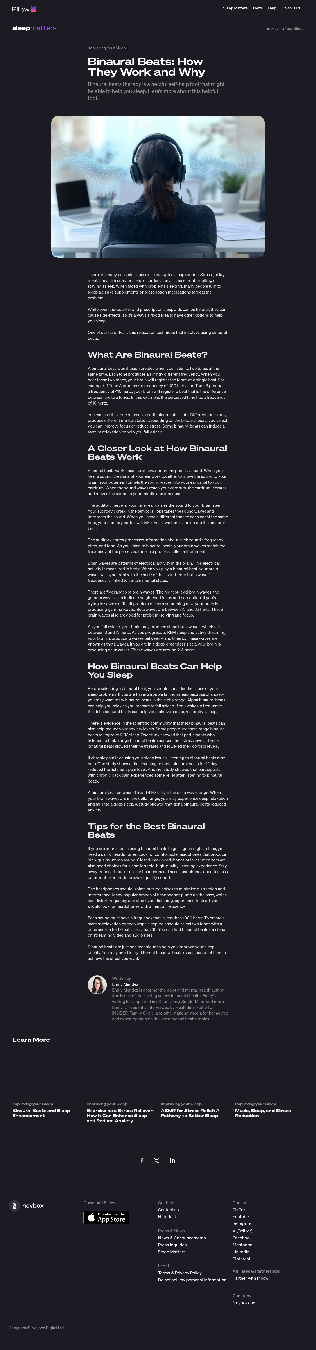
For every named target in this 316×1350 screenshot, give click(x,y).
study (154, 734)
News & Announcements (182, 1238)
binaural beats (154, 848)
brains (168, 470)
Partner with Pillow (250, 1278)
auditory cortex (110, 539)
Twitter (244, 1231)
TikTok (239, 1210)
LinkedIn (241, 1252)
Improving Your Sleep (285, 28)
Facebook (242, 1238)
